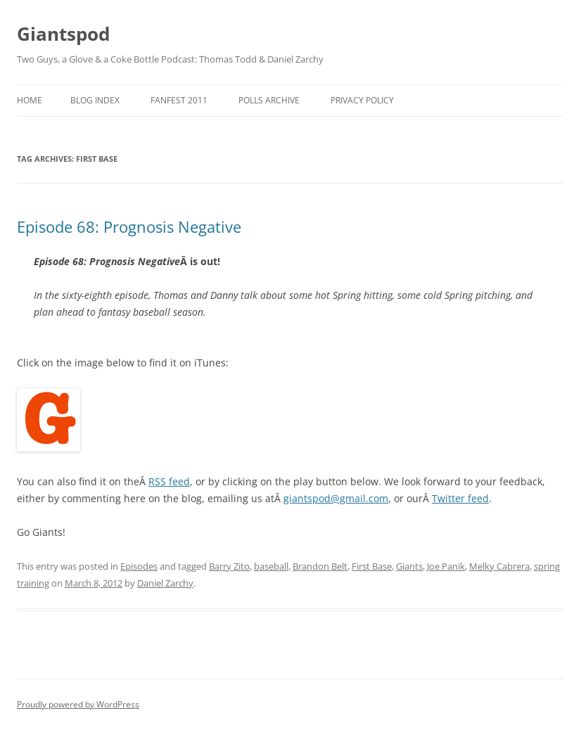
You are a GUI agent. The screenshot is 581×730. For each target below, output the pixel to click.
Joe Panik (446, 566)
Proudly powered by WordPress (78, 704)
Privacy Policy (362, 100)
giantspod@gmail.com (335, 498)
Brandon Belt (320, 566)
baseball (271, 566)
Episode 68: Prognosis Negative (129, 226)
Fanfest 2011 (179, 100)
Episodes (139, 566)
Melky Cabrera (499, 566)
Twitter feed (460, 498)
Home (29, 100)
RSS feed (169, 481)
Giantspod (63, 33)
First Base (372, 566)
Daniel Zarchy (165, 583)
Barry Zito (229, 566)
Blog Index (95, 100)
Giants (409, 566)
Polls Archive (269, 100)
